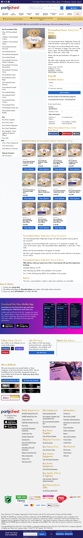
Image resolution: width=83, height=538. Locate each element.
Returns (65, 433)
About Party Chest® (69, 416)
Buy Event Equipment (45, 14)
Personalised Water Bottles (8, 112)
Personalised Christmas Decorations (10, 66)
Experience (60, 534)
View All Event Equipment (50, 469)
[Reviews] (65, 2)
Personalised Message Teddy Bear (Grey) (58, 220)
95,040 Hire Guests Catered (70, 19)
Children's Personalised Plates (10, 43)
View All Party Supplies (49, 436)
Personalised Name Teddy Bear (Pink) (59, 191)
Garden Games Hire (28, 437)
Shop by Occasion (69, 14)
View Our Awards (31, 380)
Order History (67, 453)
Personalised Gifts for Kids (56, 99)
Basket (76, 7)
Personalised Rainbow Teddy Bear (42, 162)
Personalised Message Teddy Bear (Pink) (27, 220)
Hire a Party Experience (5, 14)
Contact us (25, 537)
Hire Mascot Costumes (10, 149)
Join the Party (41, 353)
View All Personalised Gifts (9, 33)
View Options (29, 169)
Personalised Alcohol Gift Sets (9, 48)
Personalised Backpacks (10, 54)
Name (51, 82)
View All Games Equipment (50, 459)
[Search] (61, 8)
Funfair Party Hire (27, 433)
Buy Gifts (61, 14)
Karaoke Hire (26, 440)
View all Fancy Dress (49, 450)
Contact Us (66, 413)
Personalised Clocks (9, 75)
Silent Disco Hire (26, 462)
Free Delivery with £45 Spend (41, 18)
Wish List (66, 456)
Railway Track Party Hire (29, 453)
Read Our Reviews (11, 380)
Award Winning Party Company (13, 19)
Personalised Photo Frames (8, 101)
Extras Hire (69, 534)
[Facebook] (2, 2)
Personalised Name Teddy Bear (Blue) (75, 191)
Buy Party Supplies (21, 14)
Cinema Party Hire (27, 419)
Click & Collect (52, 72)
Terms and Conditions (69, 437)
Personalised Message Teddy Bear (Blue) (43, 220)
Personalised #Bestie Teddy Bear (44, 191)
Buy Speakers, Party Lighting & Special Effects (9, 133)
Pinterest (67, 134)
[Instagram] (6, 2)
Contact (73, 2)
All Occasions (7, 156)
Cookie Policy (67, 443)
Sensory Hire (25, 459)
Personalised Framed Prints (9, 88)
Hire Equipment (13, 14)
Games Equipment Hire (49, 413)
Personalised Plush (8, 105)
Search (42, 534)
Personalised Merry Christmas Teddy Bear (29, 191)
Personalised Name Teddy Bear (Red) (29, 162)
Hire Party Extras (8, 146)
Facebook (53, 134)
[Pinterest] (9, 2)
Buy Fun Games (37, 14)
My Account (67, 450)
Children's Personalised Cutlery (10, 38)
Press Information (68, 427)
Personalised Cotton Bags (9, 79)
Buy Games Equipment (10, 125)
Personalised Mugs (8, 92)
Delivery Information (69, 430)
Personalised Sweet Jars (10, 108)
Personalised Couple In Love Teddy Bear (73, 162)
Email (76, 134)
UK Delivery (51, 70)
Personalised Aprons (9, 52)
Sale (78, 14)
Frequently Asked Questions (71, 419)
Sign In (79, 2)
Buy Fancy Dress (29, 14)
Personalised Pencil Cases (8, 96)
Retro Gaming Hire (27, 456)
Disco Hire (25, 425)
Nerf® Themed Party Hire (29, 416)
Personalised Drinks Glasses (8, 83)
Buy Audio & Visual (53, 14)
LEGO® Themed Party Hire (30, 413)
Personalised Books (8, 57)
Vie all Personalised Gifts (50, 491)
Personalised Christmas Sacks (10, 71)
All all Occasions (48, 443)
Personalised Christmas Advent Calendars (10, 61)
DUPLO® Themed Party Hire (30, 422)
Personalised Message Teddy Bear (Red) (58, 162)
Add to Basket (64, 93)
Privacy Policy (67, 440)
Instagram (19, 348)
